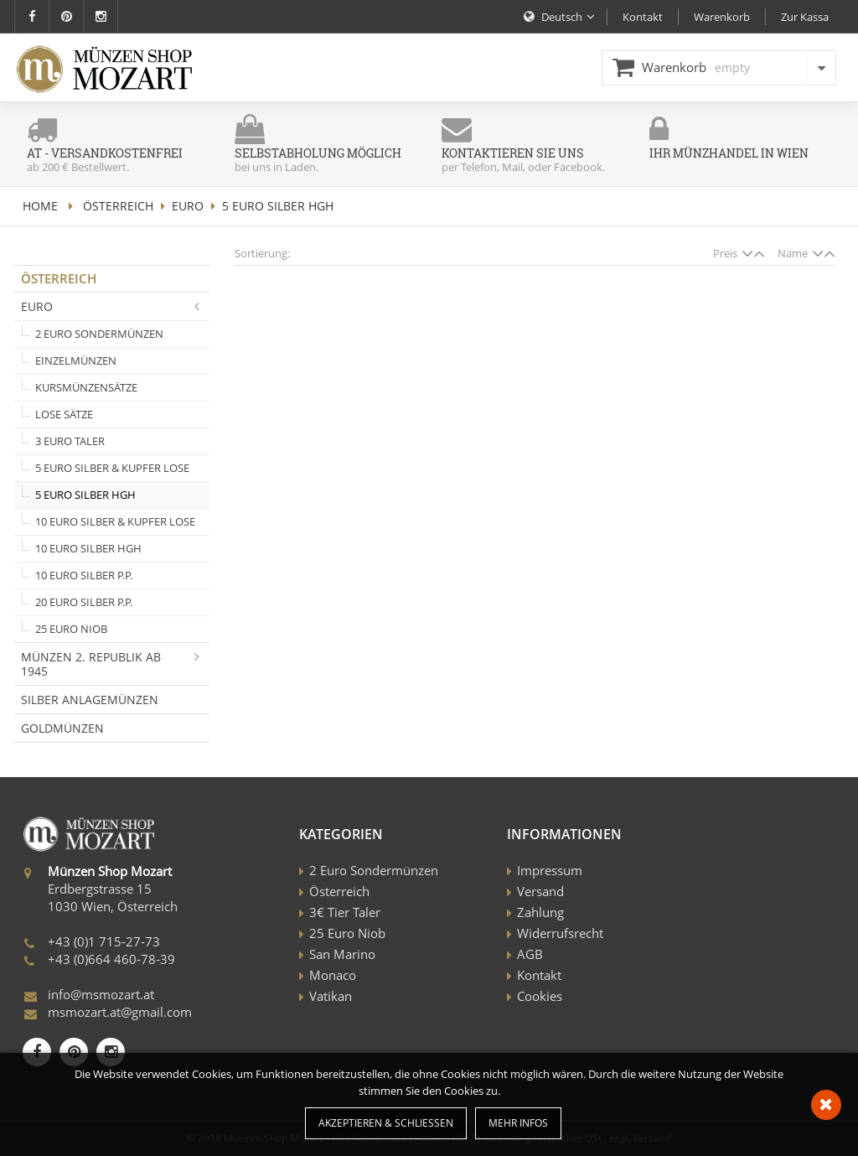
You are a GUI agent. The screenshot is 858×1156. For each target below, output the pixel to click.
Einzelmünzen (75, 360)
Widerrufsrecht (560, 933)
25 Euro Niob (71, 628)
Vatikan (330, 996)
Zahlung (540, 912)
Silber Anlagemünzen (89, 700)
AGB (530, 954)
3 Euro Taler (70, 440)
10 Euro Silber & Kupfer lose (115, 521)
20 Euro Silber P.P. (83, 601)
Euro (188, 206)
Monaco (332, 975)
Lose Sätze (64, 414)
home (40, 206)
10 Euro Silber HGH (88, 548)
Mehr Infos (518, 1123)
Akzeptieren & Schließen (385, 1123)
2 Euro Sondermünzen (99, 333)
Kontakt (539, 975)
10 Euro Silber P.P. (83, 575)
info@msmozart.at (101, 994)
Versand (540, 891)
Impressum (549, 870)
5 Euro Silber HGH (85, 494)
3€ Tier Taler (344, 912)
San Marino (342, 954)
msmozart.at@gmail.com (120, 1011)
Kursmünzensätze (86, 387)
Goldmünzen (62, 728)
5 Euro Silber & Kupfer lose (112, 467)
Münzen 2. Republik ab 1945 (115, 664)
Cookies (539, 996)
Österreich (118, 206)
